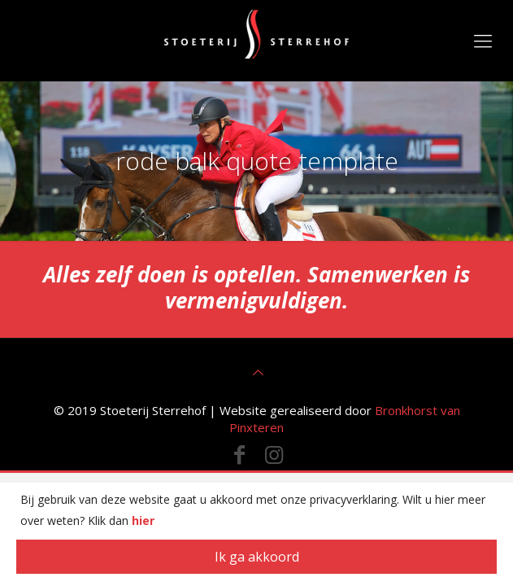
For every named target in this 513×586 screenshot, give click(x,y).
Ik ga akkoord (257, 557)
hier (143, 520)
